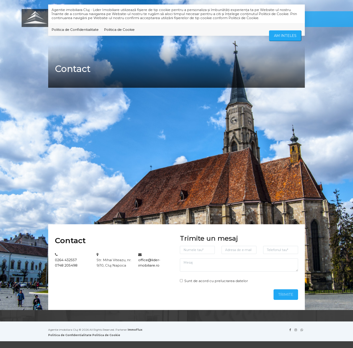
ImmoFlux (135, 329)
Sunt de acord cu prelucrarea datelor (214, 281)
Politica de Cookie (119, 29)
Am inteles (285, 36)
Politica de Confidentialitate (75, 29)
